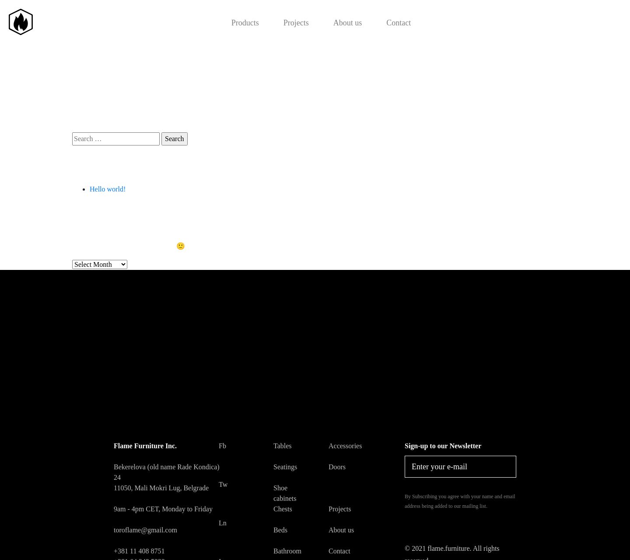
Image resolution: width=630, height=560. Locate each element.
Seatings (285, 467)
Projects (296, 22)
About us (347, 22)
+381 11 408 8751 (139, 551)
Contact (398, 22)
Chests (282, 509)
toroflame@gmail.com (145, 530)
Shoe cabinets (284, 493)
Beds (280, 530)
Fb (222, 446)
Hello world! (108, 189)
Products (245, 22)
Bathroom (287, 551)
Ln (222, 523)
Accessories (345, 446)
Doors (337, 467)
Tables (282, 446)
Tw (222, 484)
